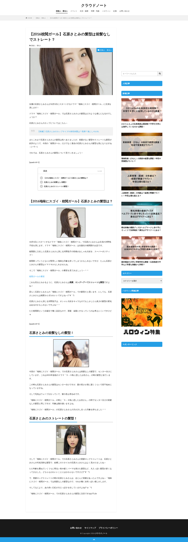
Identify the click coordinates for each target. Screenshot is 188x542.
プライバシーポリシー (108, 528)
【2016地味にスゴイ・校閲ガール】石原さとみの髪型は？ (64, 177)
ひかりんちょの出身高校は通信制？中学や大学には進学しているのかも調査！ (141, 125)
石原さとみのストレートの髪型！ (54, 186)
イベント (73, 11)
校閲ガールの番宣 (37, 276)
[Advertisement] (141, 48)
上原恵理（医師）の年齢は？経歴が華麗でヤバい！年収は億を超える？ (140, 194)
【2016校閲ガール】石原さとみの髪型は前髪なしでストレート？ (70, 18)
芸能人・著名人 (62, 11)
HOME (30, 18)
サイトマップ (90, 528)
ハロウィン (106, 11)
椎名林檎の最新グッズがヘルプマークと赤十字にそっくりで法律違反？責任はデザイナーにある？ (141, 228)
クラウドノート (94, 5)
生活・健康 (84, 11)
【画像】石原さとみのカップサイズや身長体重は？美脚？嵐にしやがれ (68, 131)
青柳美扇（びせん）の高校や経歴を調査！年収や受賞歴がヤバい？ (141, 159)
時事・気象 (95, 11)
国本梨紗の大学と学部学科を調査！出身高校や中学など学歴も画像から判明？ (141, 263)
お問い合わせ (124, 11)
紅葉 (115, 11)
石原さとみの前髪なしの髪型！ (53, 182)
